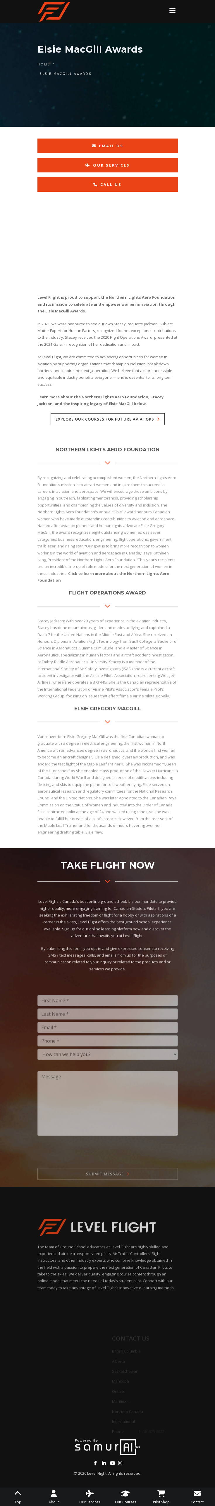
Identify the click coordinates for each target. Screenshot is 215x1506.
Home (43, 64)
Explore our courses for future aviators (105, 419)
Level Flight (96, 1473)
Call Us (107, 184)
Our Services (107, 165)
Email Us (107, 145)
